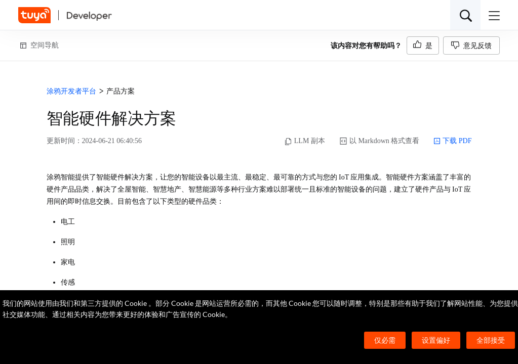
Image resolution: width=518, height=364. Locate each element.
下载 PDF (452, 141)
